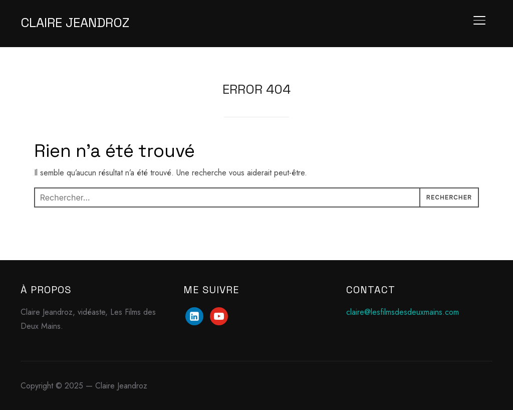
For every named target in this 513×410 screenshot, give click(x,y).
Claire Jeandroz (75, 22)
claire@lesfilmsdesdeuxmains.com (402, 312)
